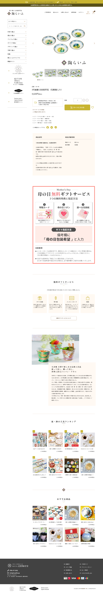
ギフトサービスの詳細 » (39, 109)
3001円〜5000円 (47, 122)
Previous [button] (33, 43)
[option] (64, 43)
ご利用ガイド (85, 564)
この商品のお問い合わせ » (39, 111)
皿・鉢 (48, 116)
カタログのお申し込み (87, 573)
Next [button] (94, 43)
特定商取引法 (69, 570)
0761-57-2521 (67, 2)
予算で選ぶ (39, 122)
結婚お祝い (47, 118)
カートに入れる (77, 107)
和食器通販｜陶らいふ (85, 588)
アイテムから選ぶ (41, 116)
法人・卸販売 (85, 570)
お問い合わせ (65, 12)
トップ (34, 116)
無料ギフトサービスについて (63, 318)
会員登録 (73, 12)
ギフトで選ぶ (40, 118)
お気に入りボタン (92, 107)
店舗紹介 (68, 564)
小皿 (53, 116)
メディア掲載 (69, 567)
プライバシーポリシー (87, 567)
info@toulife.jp (15, 573)
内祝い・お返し (48, 120)
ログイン (81, 12)
